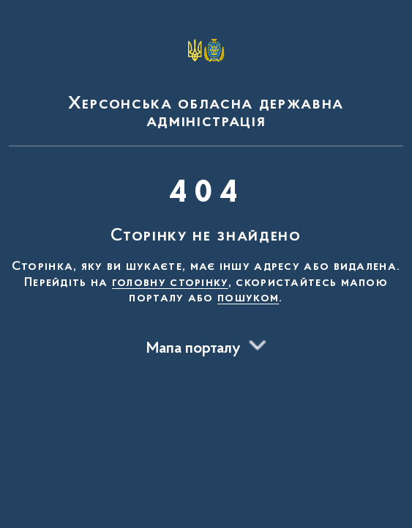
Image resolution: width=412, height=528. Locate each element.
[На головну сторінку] (206, 76)
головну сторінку (170, 283)
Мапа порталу (193, 349)
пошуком (248, 298)
